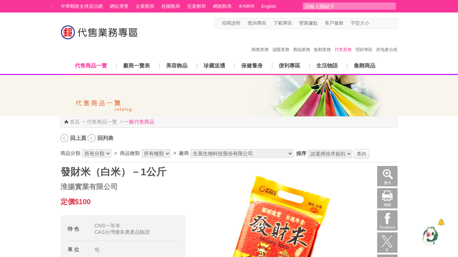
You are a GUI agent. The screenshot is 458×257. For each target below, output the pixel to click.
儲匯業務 (280, 42)
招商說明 (231, 23)
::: (52, 6)
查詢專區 (257, 23)
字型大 (387, 23)
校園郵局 (170, 6)
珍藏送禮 (214, 65)
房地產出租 (387, 42)
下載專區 (282, 23)
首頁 (75, 122)
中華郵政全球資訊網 (82, 6)
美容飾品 (176, 65)
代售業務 (343, 42)
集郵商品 (364, 65)
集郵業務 (322, 42)
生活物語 (327, 65)
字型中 (380, 23)
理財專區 (363, 42)
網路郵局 (222, 6)
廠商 (184, 153)
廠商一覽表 (136, 65)
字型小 (373, 23)
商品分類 (70, 153)
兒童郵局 (196, 6)
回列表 (105, 138)
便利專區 (289, 65)
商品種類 (130, 153)
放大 (387, 176)
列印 (387, 198)
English (269, 6)
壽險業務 (301, 42)
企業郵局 (145, 6)
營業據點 (308, 23)
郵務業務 (260, 42)
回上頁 (78, 138)
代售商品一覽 (91, 65)
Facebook (387, 220)
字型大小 (360, 23)
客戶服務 (334, 23)
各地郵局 (246, 6)
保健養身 (252, 65)
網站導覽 (119, 6)
